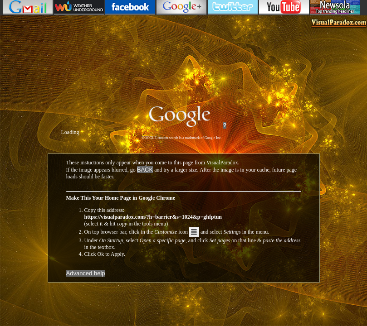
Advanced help (85, 273)
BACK (145, 169)
